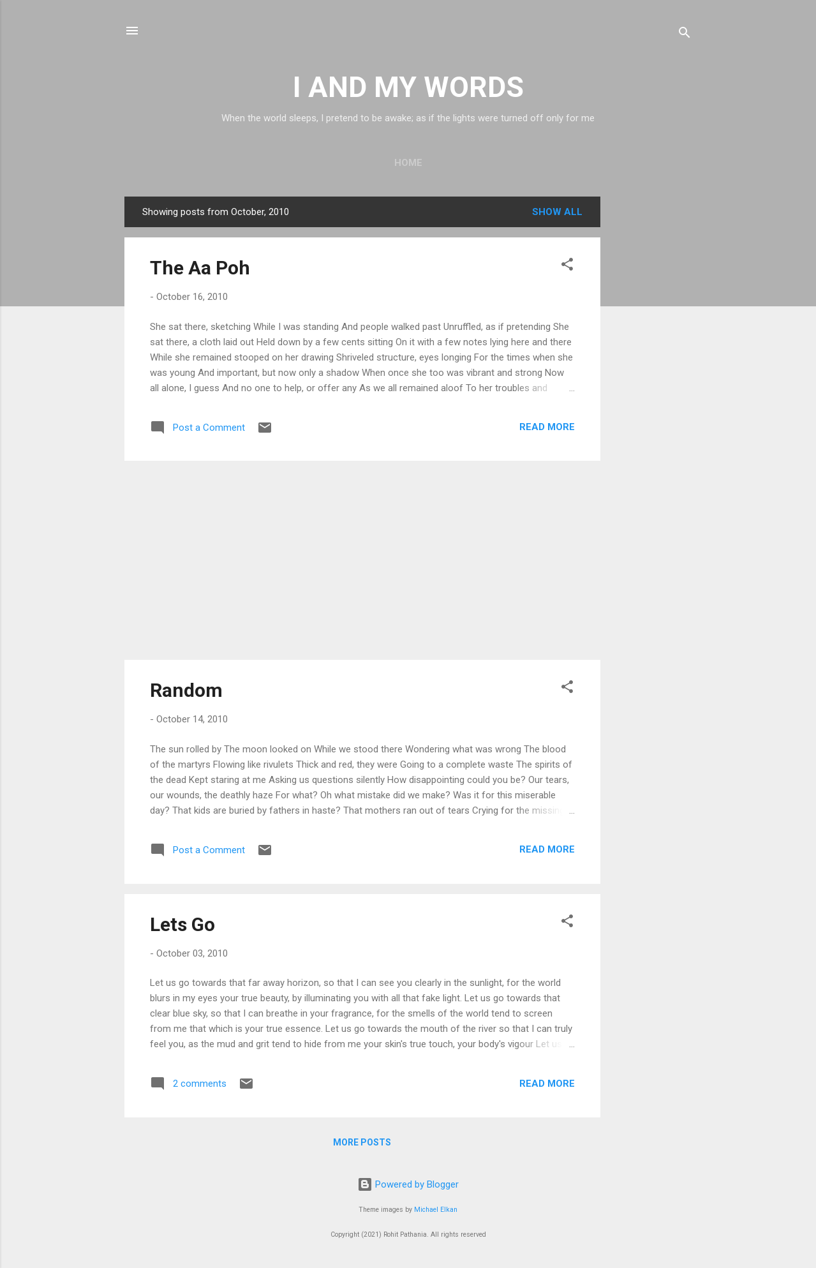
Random (186, 690)
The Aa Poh (200, 268)
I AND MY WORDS (408, 87)
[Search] (684, 34)
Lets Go (182, 924)
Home (408, 162)
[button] (567, 266)
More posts (362, 1142)
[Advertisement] (651, 388)
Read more (547, 427)
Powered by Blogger (408, 1184)
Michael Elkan (435, 1209)
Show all (557, 212)
